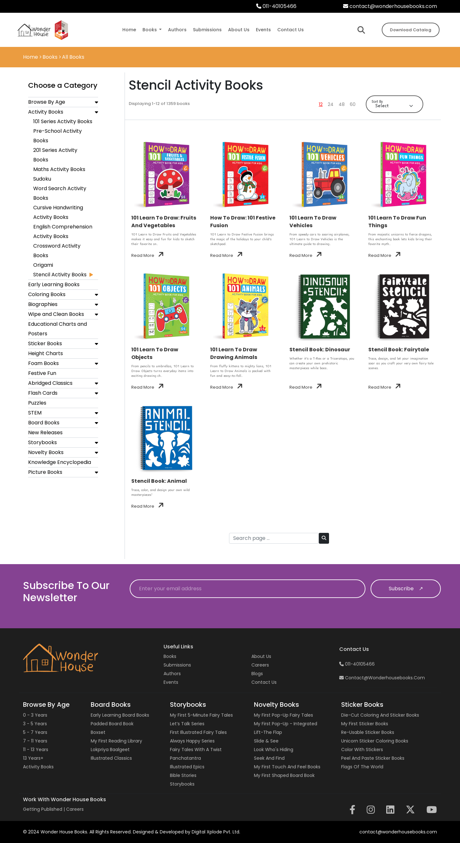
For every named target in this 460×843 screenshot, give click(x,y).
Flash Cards (42, 393)
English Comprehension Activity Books (62, 231)
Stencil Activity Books (60, 274)
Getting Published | (44, 809)
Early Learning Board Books (120, 715)
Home (129, 29)
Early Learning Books (54, 284)
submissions (207, 29)
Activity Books (45, 112)
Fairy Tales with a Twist (196, 749)
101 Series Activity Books (62, 121)
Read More (147, 255)
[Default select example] (395, 106)
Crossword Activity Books (56, 250)
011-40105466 (276, 6)
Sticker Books (45, 343)
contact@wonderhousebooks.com (390, 6)
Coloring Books (46, 294)
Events (171, 682)
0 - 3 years (35, 715)
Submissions (177, 665)
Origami (43, 265)
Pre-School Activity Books (57, 135)
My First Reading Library (116, 741)
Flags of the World (362, 767)
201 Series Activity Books (55, 154)
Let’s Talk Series (187, 723)
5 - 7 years (35, 732)
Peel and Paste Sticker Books (372, 758)
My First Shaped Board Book (284, 775)
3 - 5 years (35, 723)
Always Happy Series (192, 741)
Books (170, 656)
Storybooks (42, 442)
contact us (290, 29)
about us (238, 29)
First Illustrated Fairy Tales (198, 732)
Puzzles (37, 403)
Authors (172, 673)
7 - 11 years (35, 741)
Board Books (43, 422)
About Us (261, 656)
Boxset (98, 732)
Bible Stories (183, 775)
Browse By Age (46, 102)
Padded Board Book (112, 723)
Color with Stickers (362, 749)
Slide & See (266, 741)
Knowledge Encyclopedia (59, 462)
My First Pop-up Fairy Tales (283, 715)
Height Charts (45, 353)
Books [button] (150, 29)
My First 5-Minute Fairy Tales (201, 715)
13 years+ (33, 758)
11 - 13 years (35, 749)
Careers (260, 665)
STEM (35, 412)
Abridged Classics (50, 383)
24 (331, 104)
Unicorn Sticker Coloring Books (374, 741)
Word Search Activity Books (59, 193)
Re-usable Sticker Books (367, 732)
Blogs (257, 673)
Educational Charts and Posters (57, 328)
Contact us (264, 682)
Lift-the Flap (268, 732)
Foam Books (43, 363)
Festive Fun (42, 373)
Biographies (42, 304)
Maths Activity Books (59, 169)
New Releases (45, 432)
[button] (96, 102)
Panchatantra (185, 758)
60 (353, 104)
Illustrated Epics (187, 767)
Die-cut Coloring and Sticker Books (380, 715)
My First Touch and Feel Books (287, 767)
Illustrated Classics (111, 758)
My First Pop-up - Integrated (285, 723)
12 (321, 104)
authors (177, 29)
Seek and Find (269, 758)
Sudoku (42, 179)
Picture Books (45, 472)
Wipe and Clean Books (56, 314)
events (263, 29)
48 (342, 104)
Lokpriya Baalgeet (110, 749)
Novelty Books (46, 452)
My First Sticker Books (364, 723)
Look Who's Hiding (273, 749)
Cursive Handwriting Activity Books (58, 212)
